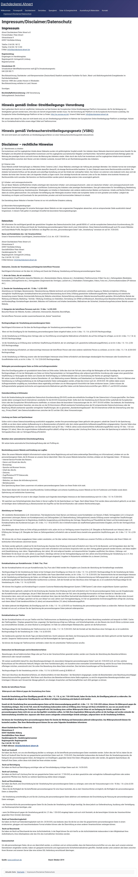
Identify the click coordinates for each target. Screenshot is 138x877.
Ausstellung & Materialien (89, 11)
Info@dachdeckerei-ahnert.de (18, 50)
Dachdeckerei (30, 11)
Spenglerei (53, 11)
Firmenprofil (17, 11)
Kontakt (105, 11)
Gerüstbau (42, 11)
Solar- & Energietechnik (68, 11)
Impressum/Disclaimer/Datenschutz (17, 14)
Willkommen (5, 11)
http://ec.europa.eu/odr (60, 114)
